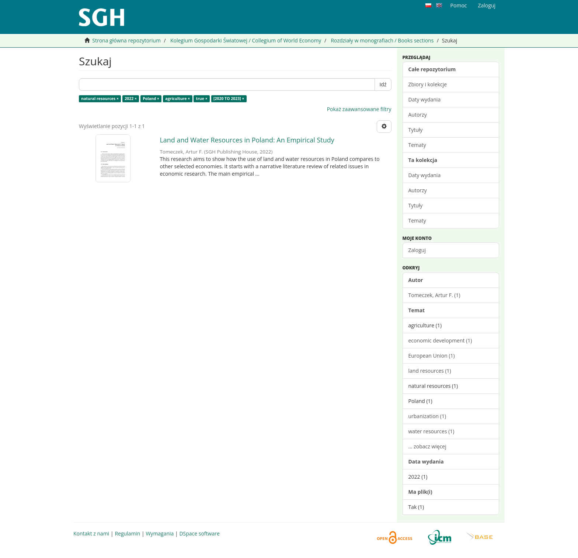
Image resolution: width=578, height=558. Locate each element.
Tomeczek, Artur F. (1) (434, 295)
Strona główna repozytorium (126, 40)
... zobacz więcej (427, 446)
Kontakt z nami (91, 533)
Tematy (417, 144)
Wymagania (160, 533)
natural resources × (100, 98)
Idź (382, 84)
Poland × (151, 98)
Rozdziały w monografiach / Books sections (382, 40)
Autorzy (417, 114)
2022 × (131, 98)
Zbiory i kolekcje (427, 84)
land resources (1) (429, 370)
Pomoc (458, 5)
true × (202, 98)
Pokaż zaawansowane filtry (359, 109)
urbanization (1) (427, 416)
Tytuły (415, 129)
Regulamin (127, 533)
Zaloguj (417, 250)
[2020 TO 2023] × (228, 98)
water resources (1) (431, 431)
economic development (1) (440, 340)
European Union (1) (431, 355)
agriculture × (177, 98)
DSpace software (199, 533)
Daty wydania (424, 99)
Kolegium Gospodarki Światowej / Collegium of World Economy (245, 40)
